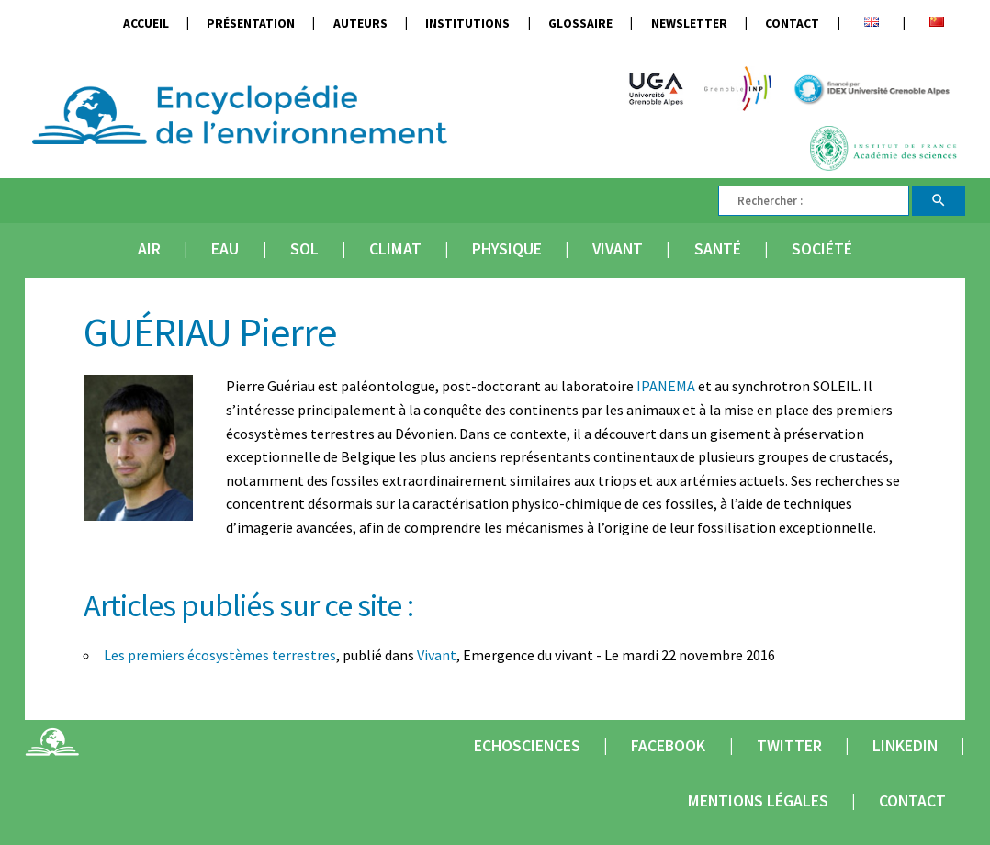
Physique (507, 249)
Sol (304, 249)
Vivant (617, 249)
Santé (717, 249)
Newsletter (689, 23)
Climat (395, 249)
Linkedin (905, 746)
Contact (792, 23)
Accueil (146, 23)
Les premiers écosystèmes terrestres (220, 655)
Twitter (789, 746)
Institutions (467, 23)
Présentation (251, 23)
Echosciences (527, 746)
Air (149, 249)
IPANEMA (665, 386)
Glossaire (580, 23)
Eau (225, 249)
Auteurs (360, 23)
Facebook (668, 746)
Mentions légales (758, 801)
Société (822, 249)
